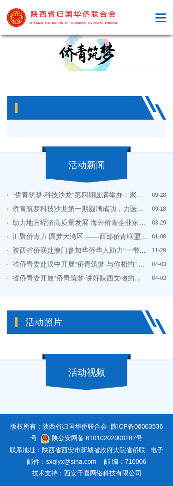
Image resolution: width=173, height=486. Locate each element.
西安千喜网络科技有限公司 (103, 473)
